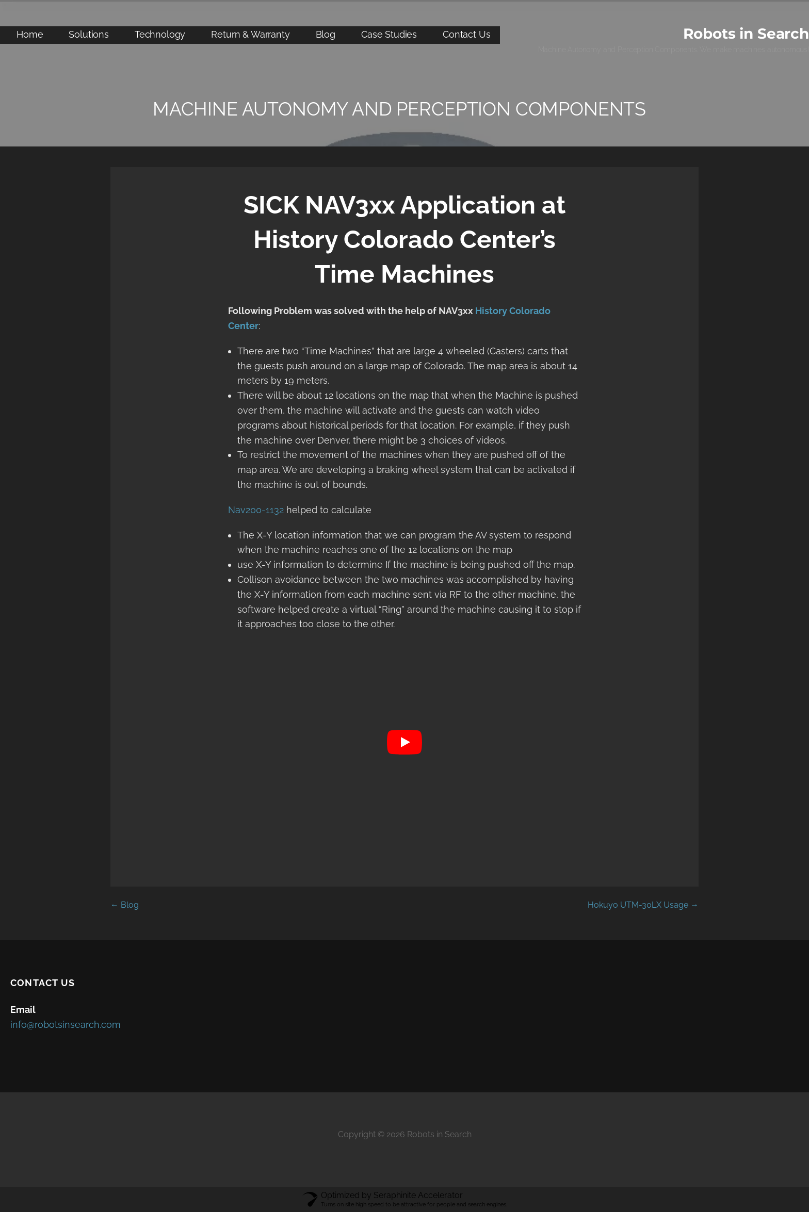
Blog (325, 34)
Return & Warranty (250, 34)
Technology (160, 34)
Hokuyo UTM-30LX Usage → (643, 905)
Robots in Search (746, 33)
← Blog (124, 905)
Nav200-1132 (256, 509)
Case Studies (389, 34)
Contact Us (466, 34)
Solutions (89, 34)
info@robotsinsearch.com (65, 1024)
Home (30, 34)
